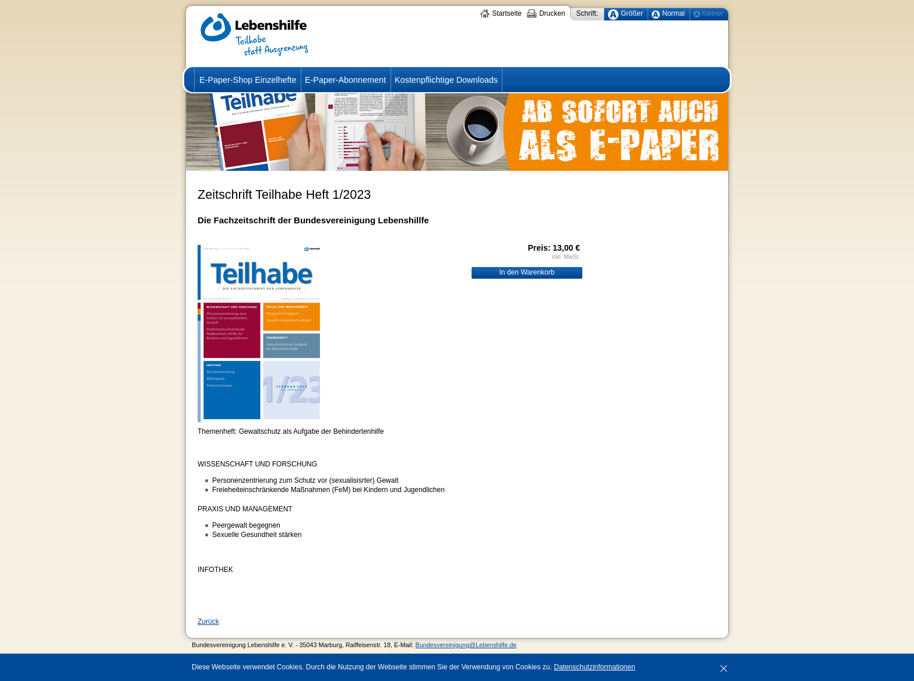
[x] (723, 667)
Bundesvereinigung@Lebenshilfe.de (466, 644)
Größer (632, 13)
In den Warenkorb (527, 272)
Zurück (208, 621)
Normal (673, 13)
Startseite (507, 13)
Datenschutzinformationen (594, 667)
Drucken (552, 13)
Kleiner (712, 13)
